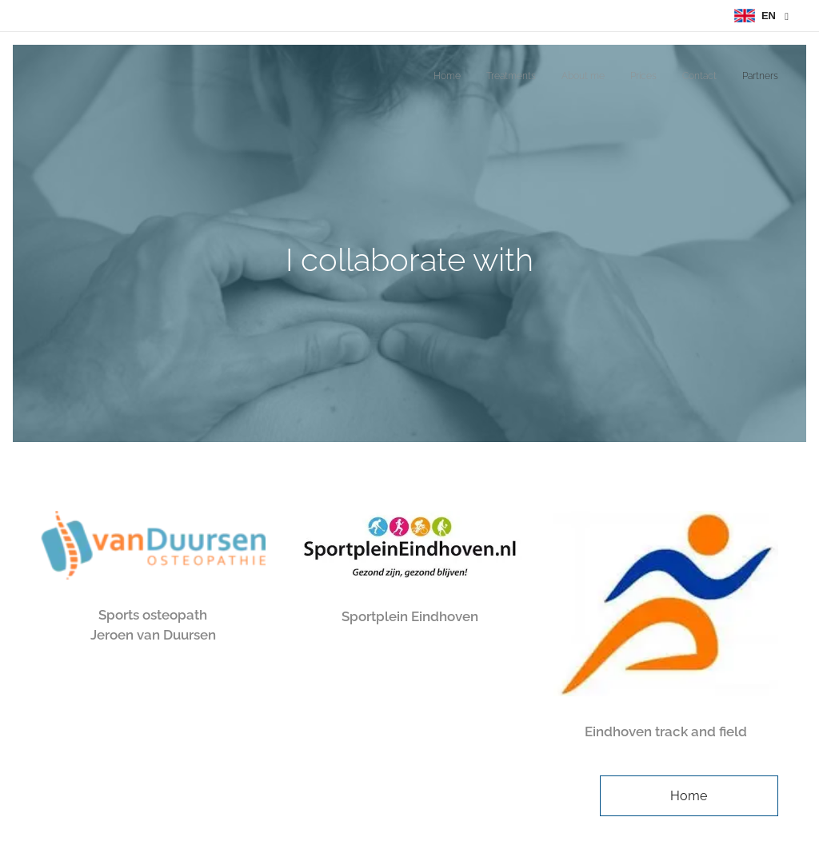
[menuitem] (654, 78)
